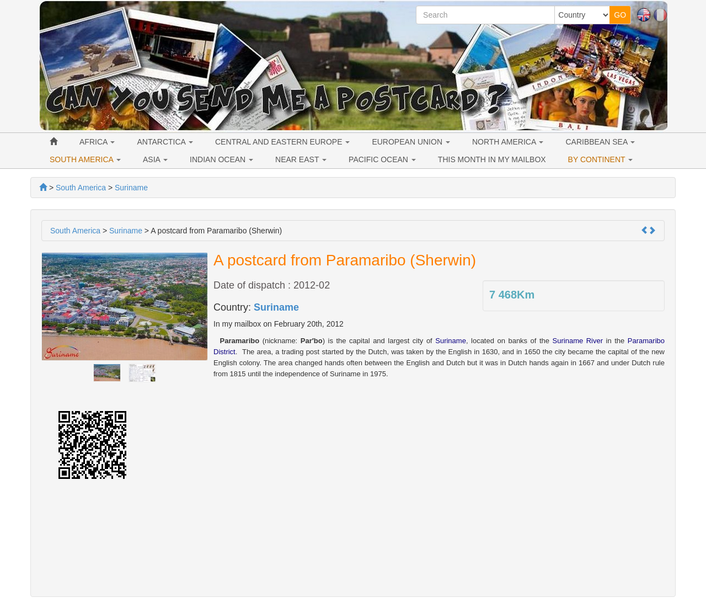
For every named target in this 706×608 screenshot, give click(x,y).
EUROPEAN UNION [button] (411, 141)
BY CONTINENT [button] (600, 159)
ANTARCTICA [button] (165, 141)
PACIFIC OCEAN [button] (382, 159)
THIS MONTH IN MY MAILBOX (492, 159)
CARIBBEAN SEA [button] (600, 141)
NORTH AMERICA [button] (508, 141)
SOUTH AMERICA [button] (85, 159)
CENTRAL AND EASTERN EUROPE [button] (282, 141)
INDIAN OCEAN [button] (221, 159)
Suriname (276, 307)
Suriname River (578, 341)
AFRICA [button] (97, 141)
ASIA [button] (155, 159)
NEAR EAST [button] (301, 159)
